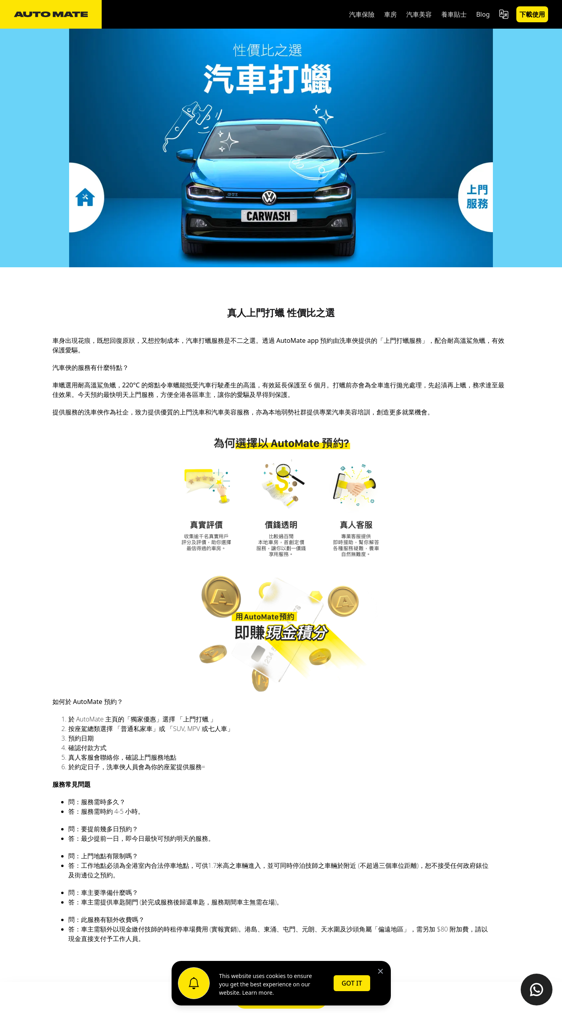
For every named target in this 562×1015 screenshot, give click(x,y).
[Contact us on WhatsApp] (536, 989)
